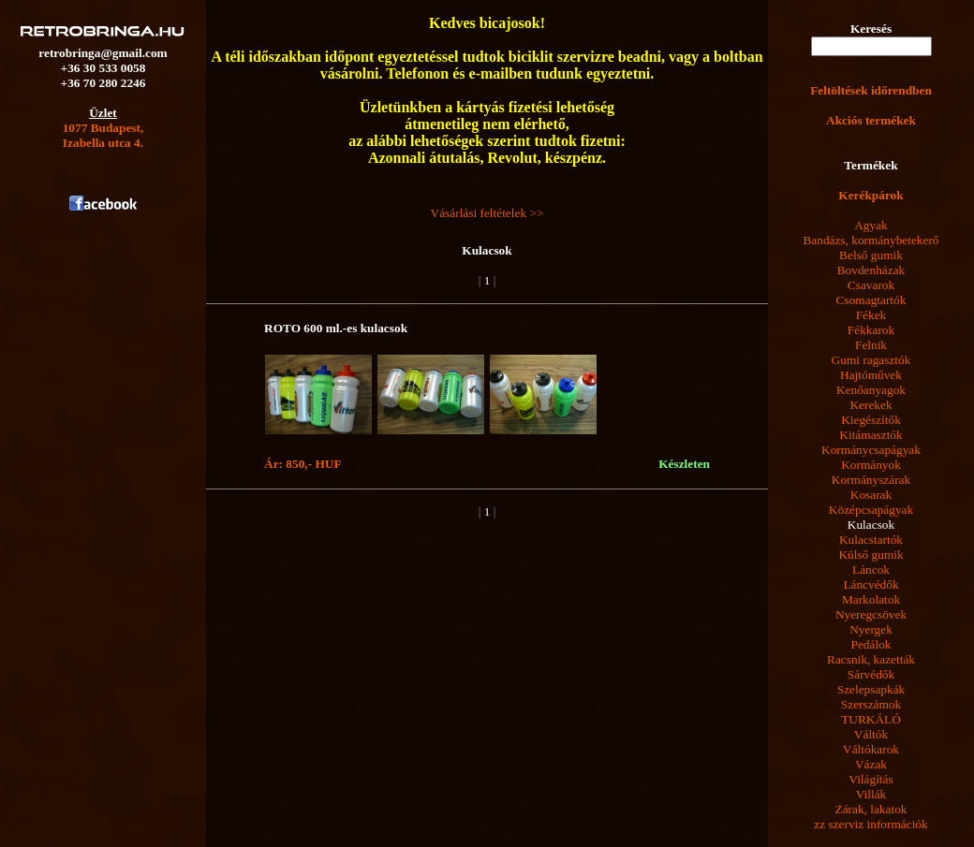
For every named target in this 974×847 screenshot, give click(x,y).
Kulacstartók (871, 540)
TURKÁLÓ (871, 719)
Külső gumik (870, 555)
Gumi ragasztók (871, 360)
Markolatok (871, 599)
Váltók (871, 734)
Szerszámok (871, 704)
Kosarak (871, 495)
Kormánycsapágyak (871, 450)
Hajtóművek (871, 375)
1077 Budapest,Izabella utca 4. (103, 135)
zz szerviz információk (870, 824)
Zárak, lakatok (871, 809)
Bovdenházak (871, 270)
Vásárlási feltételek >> (487, 213)
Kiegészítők (871, 420)
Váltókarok (871, 749)
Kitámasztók (870, 435)
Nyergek (871, 629)
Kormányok (871, 465)
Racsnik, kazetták (871, 659)
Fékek (871, 315)
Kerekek (870, 405)
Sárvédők (871, 674)
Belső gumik (871, 255)
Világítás (871, 779)
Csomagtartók (871, 300)
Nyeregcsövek (871, 614)
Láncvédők (870, 584)
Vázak (871, 764)
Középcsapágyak (871, 510)
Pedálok (871, 644)
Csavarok (871, 285)
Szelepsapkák (871, 689)
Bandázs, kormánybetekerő (870, 240)
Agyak (871, 225)
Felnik (871, 345)
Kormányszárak (871, 480)
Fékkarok (871, 330)
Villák (871, 794)
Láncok (871, 569)
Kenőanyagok (871, 390)
